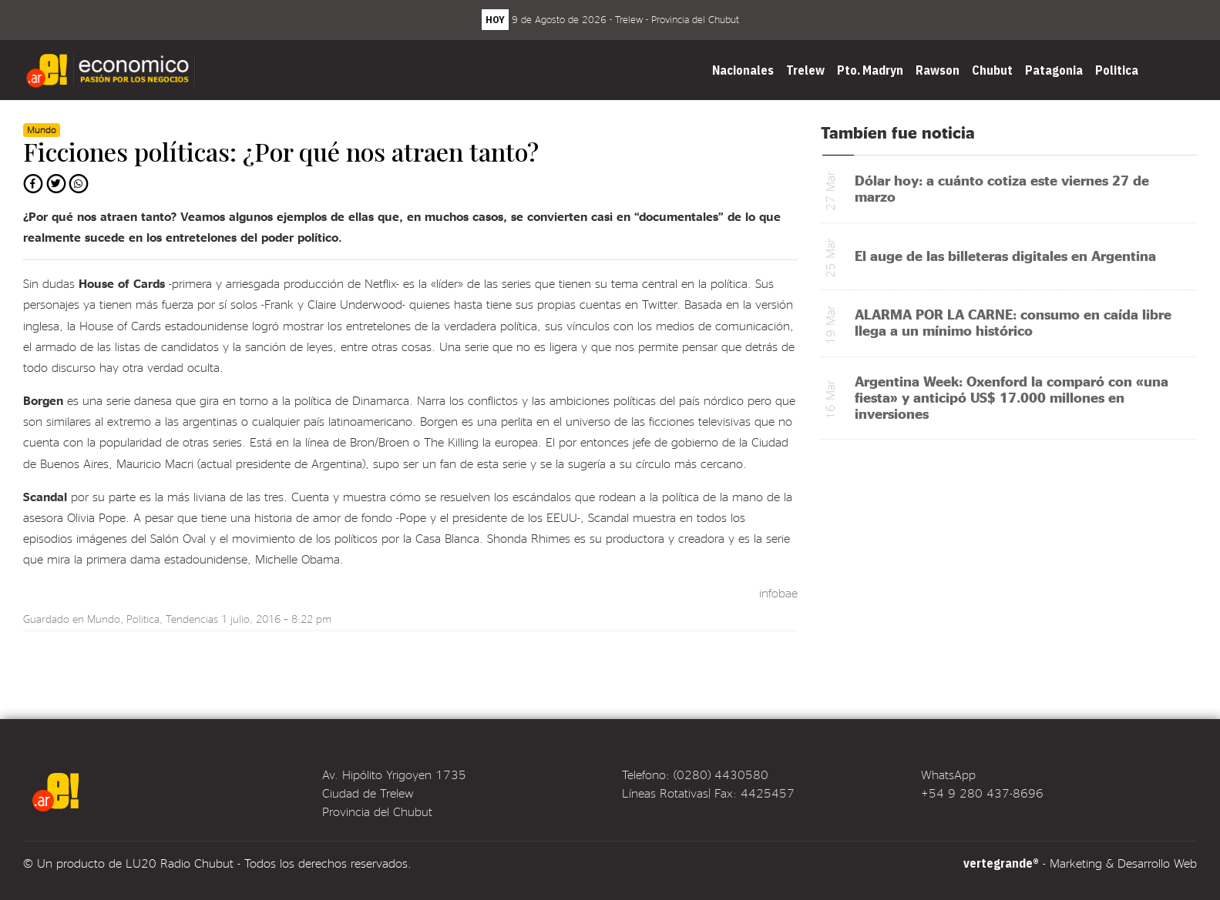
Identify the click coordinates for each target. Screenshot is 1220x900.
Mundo (103, 618)
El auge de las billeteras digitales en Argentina (1005, 255)
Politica (1116, 70)
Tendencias (192, 618)
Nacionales (743, 70)
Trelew (805, 70)
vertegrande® (1001, 863)
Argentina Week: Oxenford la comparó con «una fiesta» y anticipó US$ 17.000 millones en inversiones (1011, 397)
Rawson (938, 70)
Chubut (992, 70)
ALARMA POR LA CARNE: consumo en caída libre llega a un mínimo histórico (1013, 322)
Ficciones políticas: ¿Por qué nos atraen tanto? (281, 151)
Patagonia (1054, 70)
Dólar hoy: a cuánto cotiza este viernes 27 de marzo (1002, 188)
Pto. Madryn (870, 70)
